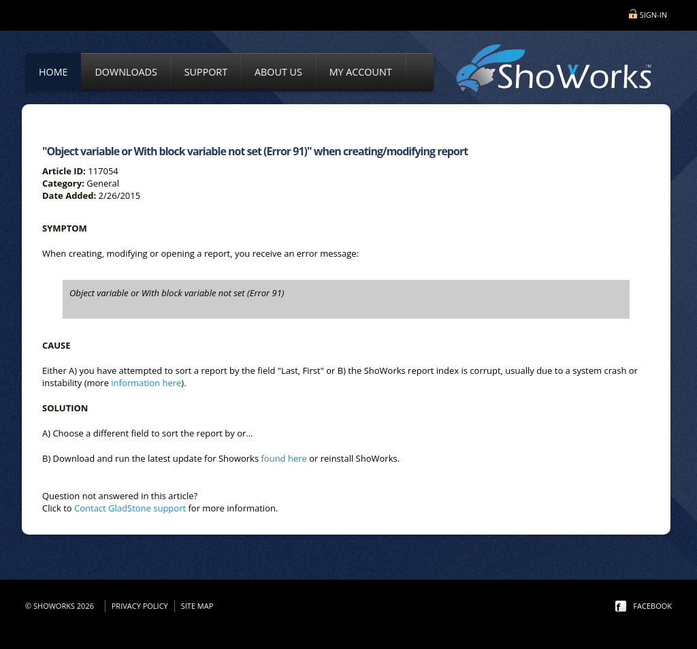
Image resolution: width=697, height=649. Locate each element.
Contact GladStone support (130, 508)
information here (146, 383)
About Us (278, 71)
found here (283, 458)
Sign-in (653, 15)
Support (205, 71)
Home (53, 71)
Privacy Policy (140, 606)
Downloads (126, 71)
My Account (360, 71)
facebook (652, 606)
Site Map (197, 606)
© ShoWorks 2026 (61, 606)
